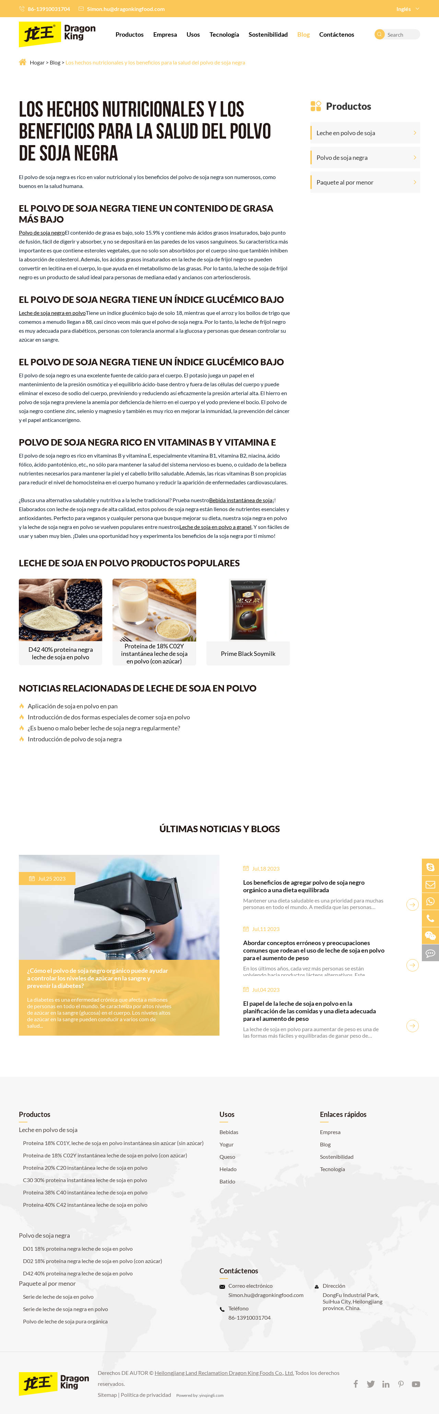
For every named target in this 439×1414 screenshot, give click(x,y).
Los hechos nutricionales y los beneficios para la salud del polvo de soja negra (155, 62)
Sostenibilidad (268, 34)
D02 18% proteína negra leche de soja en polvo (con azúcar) (92, 1261)
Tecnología (224, 34)
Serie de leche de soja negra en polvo (65, 1309)
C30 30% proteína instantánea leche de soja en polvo (85, 1180)
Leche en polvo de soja (346, 133)
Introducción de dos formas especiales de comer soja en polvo (104, 716)
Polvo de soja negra (342, 157)
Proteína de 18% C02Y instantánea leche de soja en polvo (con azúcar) (154, 653)
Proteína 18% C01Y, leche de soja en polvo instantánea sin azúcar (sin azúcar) (113, 1143)
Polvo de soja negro (42, 232)
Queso (227, 1156)
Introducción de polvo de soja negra (70, 738)
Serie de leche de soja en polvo (58, 1296)
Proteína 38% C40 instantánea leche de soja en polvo (85, 1192)
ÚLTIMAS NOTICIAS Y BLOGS (219, 828)
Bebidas (229, 1132)
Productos (130, 34)
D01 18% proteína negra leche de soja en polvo (78, 1248)
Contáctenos (336, 34)
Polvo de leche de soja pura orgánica (65, 1321)
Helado (228, 1169)
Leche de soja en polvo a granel (215, 526)
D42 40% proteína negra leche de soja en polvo (60, 653)
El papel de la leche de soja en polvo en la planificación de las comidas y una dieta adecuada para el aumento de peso (309, 1011)
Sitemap (107, 1394)
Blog (303, 34)
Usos (193, 34)
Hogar (37, 62)
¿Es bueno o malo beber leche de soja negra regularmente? (99, 727)
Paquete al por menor (345, 182)
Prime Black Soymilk (248, 653)
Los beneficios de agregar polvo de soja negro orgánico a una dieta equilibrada (304, 886)
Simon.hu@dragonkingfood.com (126, 8)
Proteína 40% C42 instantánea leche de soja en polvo (85, 1204)
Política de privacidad (146, 1394)
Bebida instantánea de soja (240, 500)
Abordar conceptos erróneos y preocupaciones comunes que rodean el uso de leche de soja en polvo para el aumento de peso (313, 950)
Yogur (227, 1144)
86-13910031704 (49, 8)
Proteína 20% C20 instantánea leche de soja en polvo (85, 1167)
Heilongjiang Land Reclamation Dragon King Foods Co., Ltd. (224, 1372)
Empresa (165, 34)
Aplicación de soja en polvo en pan (68, 705)
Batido (227, 1181)
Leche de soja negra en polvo (52, 312)
